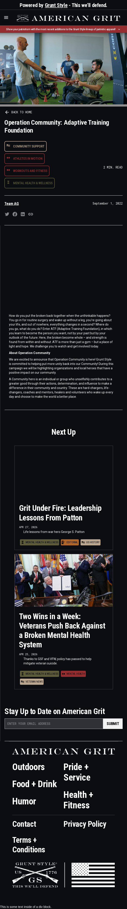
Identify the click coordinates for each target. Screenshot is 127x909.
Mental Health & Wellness (33, 183)
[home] (67, 18)
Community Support (28, 146)
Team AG (11, 203)
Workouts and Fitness (30, 171)
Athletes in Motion (27, 159)
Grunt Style (56, 5)
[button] (6, 17)
